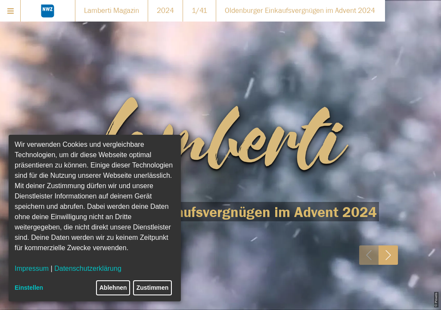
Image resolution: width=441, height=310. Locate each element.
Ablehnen (113, 287)
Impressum (32, 268)
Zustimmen (153, 287)
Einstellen (29, 287)
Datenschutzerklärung (87, 268)
